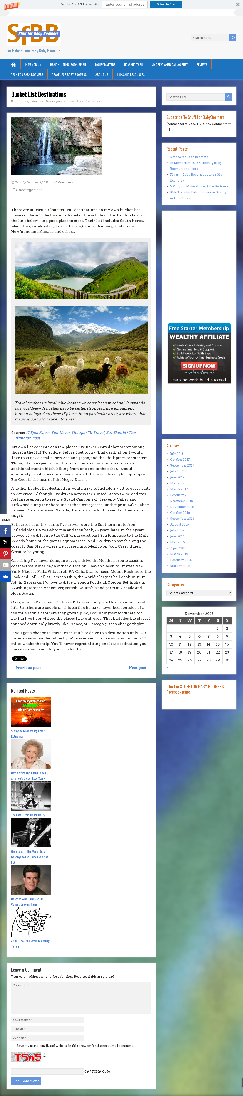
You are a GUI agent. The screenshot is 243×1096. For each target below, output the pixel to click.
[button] (121, 4)
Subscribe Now (166, 4)
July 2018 (177, 453)
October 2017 (180, 459)
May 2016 (177, 542)
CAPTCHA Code (97, 1071)
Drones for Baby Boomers (189, 157)
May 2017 (177, 483)
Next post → (140, 668)
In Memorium (33, 64)
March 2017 (179, 489)
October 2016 (180, 512)
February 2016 (181, 560)
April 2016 (178, 548)
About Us (101, 74)
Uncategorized (29, 190)
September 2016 (182, 518)
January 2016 (180, 566)
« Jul (169, 667)
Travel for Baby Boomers (69, 74)
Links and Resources (131, 74)
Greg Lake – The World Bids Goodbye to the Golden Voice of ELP (29, 857)
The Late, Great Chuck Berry (28, 814)
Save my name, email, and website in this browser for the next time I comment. (75, 1045)
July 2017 (177, 471)
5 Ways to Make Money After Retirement (28, 733)
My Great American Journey (169, 64)
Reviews (202, 64)
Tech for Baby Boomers (27, 74)
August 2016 (179, 524)
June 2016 (177, 536)
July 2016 (177, 530)
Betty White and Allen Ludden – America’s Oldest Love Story (30, 775)
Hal (17, 182)
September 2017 (182, 465)
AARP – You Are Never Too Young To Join (30, 943)
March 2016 (179, 554)
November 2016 (182, 507)
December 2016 (181, 501)
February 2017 (181, 495)
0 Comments (64, 182)
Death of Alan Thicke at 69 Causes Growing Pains (27, 901)
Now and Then (133, 64)
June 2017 (177, 477)
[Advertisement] (180, 290)
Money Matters (105, 64)
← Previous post (26, 668)
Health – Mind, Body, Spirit (68, 64)
